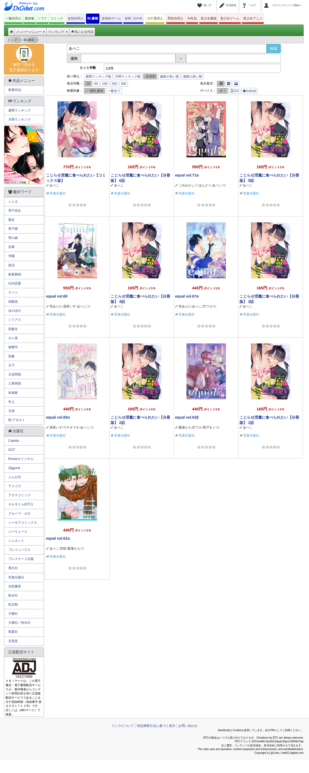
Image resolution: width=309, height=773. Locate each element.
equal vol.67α (187, 296)
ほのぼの (14, 311)
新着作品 (14, 90)
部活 (11, 265)
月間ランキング (19, 119)
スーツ (13, 292)
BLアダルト (16, 420)
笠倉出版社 (58, 193)
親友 (11, 220)
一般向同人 (14, 18)
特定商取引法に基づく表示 (156, 726)
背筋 (63, 548)
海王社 (13, 568)
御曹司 (13, 347)
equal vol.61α (58, 538)
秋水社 (13, 595)
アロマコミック (19, 495)
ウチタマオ (71, 427)
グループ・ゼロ (19, 513)
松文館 (13, 604)
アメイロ (14, 486)
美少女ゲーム (229, 18)
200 (114, 84)
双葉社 (13, 632)
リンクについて (123, 726)
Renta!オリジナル (21, 459)
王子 (11, 365)
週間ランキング (19, 110)
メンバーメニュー (30, 32)
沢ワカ (207, 306)
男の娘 (13, 238)
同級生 (13, 329)
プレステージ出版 (21, 559)
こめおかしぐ (188, 185)
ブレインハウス (19, 550)
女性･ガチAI (133, 18)
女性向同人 (76, 18)
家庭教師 (14, 274)
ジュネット (16, 541)
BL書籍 (92, 18)
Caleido (13, 441)
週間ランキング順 (98, 76)
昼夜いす (69, 306)
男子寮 (13, 229)
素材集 (29, 18)
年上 (11, 402)
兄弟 (11, 411)
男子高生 (14, 211)
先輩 (11, 247)
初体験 (13, 393)
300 (123, 84)
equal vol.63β (187, 417)
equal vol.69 (56, 296)
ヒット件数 (88, 68)
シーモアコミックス (22, 522)
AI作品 (192, 18)
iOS (234, 91)
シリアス (14, 320)
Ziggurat (14, 468)
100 (104, 84)
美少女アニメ (252, 18)
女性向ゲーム (111, 18)
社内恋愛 (14, 283)
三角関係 (14, 383)
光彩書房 (14, 586)
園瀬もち (184, 427)
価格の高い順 (192, 76)
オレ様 (13, 338)
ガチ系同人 (155, 18)
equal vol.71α (187, 175)
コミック (56, 18)
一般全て (114, 91)
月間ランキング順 (128, 76)
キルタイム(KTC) (20, 504)
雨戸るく (209, 427)
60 (96, 84)
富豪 (11, 356)
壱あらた (56, 306)
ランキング (58, 32)
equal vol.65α (58, 417)
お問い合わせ (187, 726)
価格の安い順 (169, 76)
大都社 (13, 613)
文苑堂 (13, 641)
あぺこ (54, 185)
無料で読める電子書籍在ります (23, 59)
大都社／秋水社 (19, 622)
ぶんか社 (14, 477)
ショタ (13, 201)
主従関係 (14, 374)
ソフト (42, 18)
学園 (11, 256)
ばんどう (204, 185)
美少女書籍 (209, 18)
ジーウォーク (17, 532)
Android (249, 91)
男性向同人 (176, 18)
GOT (11, 450)
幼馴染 (13, 301)
